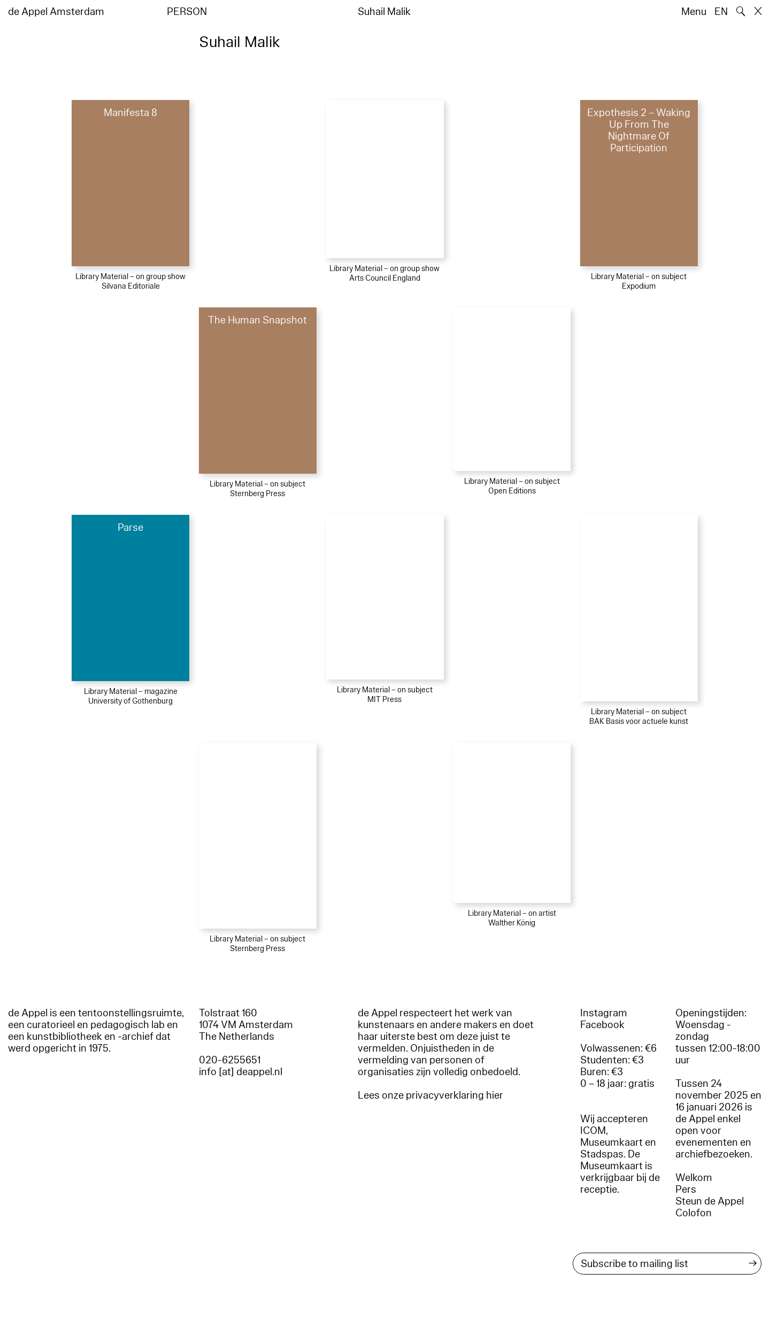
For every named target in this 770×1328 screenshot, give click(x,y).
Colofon (693, 1213)
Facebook (602, 1025)
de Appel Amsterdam (56, 12)
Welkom (693, 1178)
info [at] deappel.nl (240, 1072)
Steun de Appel (709, 1201)
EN (721, 12)
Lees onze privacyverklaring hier (430, 1095)
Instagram (603, 1013)
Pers (685, 1189)
